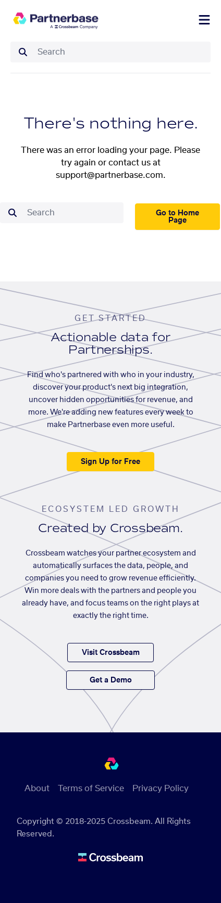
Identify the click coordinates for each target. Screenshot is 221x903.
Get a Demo (111, 680)
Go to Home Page (177, 217)
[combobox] (121, 52)
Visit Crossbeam (111, 652)
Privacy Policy (160, 788)
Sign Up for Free (110, 462)
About (37, 788)
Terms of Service (91, 788)
